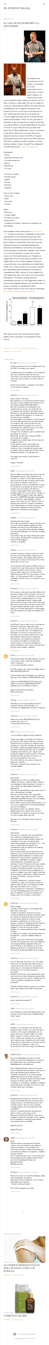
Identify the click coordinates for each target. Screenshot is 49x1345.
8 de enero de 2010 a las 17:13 (24, 732)
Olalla (13, 1138)
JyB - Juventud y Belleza (17, 8)
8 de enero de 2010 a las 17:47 (28, 774)
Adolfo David (16, 1055)
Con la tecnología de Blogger (24, 1334)
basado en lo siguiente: (29, 147)
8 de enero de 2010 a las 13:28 (28, 589)
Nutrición (14, 351)
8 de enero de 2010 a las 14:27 (28, 621)
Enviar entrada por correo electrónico (25, 348)
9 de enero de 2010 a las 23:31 (25, 1138)
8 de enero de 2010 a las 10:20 (27, 363)
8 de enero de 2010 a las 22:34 (26, 1024)
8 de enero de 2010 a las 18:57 (28, 903)
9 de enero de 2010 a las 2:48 (31, 1054)
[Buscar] (44, 3)
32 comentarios (18, 1319)
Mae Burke (31, 1338)
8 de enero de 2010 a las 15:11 (25, 655)
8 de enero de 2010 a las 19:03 (28, 958)
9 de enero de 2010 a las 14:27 (28, 1095)
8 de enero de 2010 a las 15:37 (26, 700)
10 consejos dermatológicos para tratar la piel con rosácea (22, 1268)
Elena (13, 655)
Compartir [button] (7, 348)
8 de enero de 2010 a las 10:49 (28, 395)
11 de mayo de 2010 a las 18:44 (29, 1172)
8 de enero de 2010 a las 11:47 (26, 518)
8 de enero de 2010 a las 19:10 (28, 997)
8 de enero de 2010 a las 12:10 (26, 550)
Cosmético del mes (15, 1315)
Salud (19, 351)
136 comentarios (18, 1275)
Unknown (14, 903)
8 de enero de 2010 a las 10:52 (25, 471)
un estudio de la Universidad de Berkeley (19, 291)
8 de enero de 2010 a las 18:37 (28, 829)
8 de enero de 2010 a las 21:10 (24, 1008)
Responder (15, 390)
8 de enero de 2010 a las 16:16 (27, 716)
